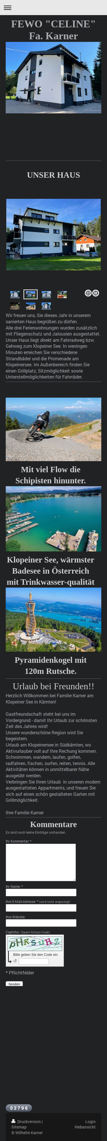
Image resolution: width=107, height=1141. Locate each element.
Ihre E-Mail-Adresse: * (38, 901)
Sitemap (19, 1127)
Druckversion (26, 1121)
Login (90, 1121)
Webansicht (85, 1127)
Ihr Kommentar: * (18, 841)
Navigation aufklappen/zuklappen (53, 7)
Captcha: (28, 932)
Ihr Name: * (14, 886)
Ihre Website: (15, 917)
